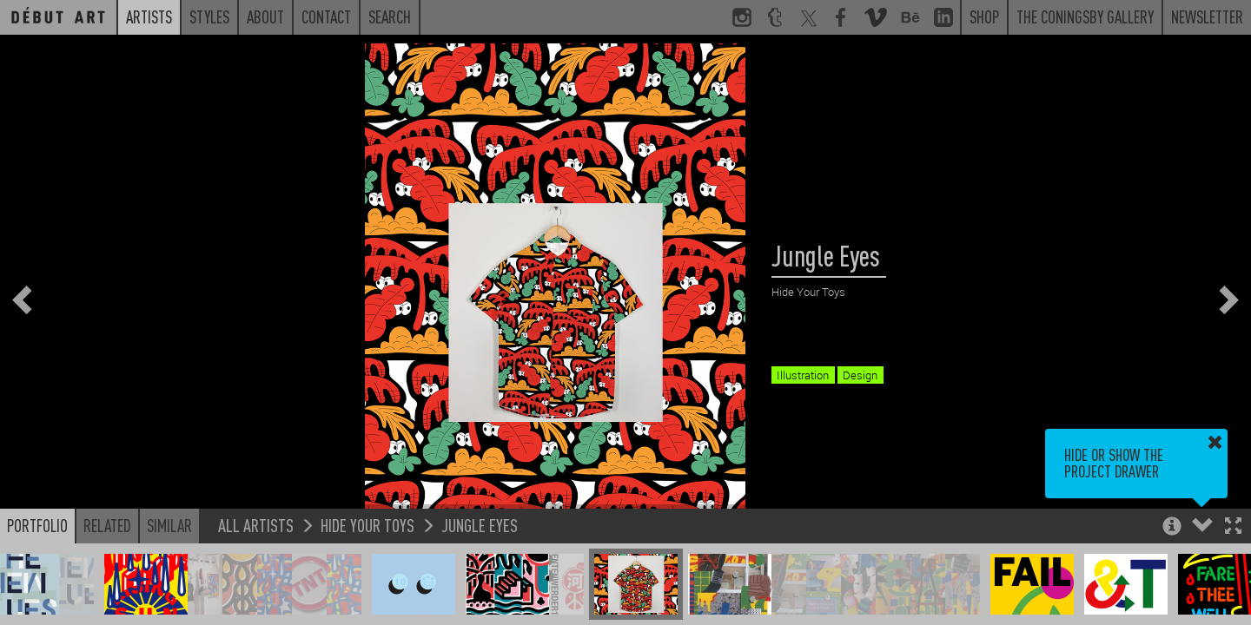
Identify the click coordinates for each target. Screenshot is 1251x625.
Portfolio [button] (37, 525)
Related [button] (107, 525)
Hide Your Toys (367, 524)
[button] (1233, 527)
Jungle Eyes (479, 524)
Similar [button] (169, 525)
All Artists (256, 524)
